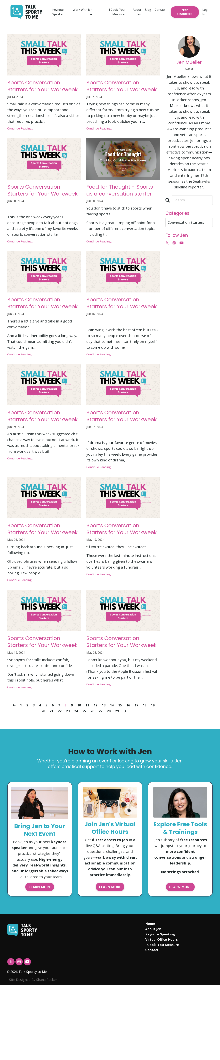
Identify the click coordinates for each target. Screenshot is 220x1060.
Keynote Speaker (58, 12)
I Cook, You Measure (117, 12)
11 (87, 775)
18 (147, 775)
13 (104, 775)
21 (50, 781)
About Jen (137, 12)
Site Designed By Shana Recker (33, 1054)
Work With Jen (82, 12)
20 (41, 781)
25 (84, 781)
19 (155, 775)
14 (113, 775)
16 (130, 775)
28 (110, 781)
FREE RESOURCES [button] (184, 12)
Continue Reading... (20, 140)
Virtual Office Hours (161, 1014)
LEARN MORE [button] (40, 961)
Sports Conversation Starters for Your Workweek (41, 92)
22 (58, 781)
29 (118, 781)
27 (101, 781)
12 (96, 775)
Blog (148, 10)
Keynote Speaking (160, 1009)
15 (121, 775)
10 (79, 775)
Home (150, 998)
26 (93, 781)
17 (138, 775)
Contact (160, 10)
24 (75, 781)
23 (67, 781)
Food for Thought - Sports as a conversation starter (119, 208)
